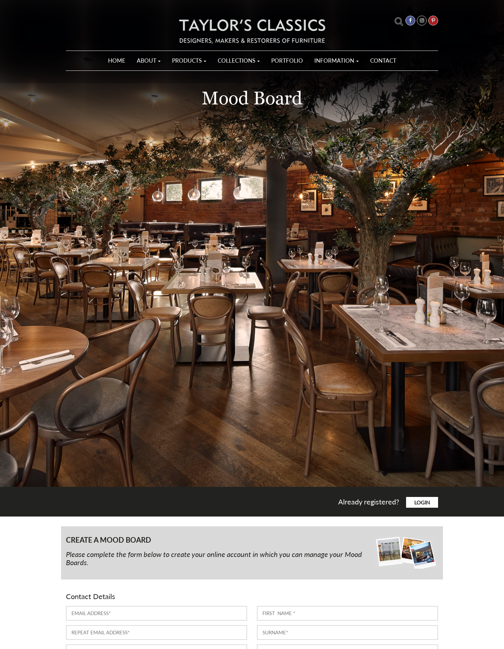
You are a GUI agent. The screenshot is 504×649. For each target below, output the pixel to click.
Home (116, 60)
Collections (239, 60)
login (422, 502)
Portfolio (287, 60)
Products (189, 60)
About (149, 60)
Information (336, 60)
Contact (383, 60)
